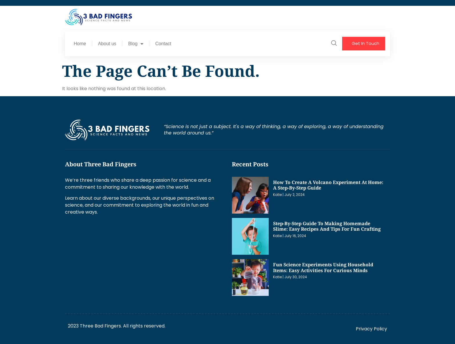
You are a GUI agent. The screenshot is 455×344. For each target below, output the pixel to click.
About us (107, 43)
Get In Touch (365, 43)
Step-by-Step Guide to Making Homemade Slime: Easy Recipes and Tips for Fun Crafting (327, 226)
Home (80, 43)
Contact (163, 43)
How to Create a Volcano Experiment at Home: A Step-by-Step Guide (328, 185)
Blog (135, 44)
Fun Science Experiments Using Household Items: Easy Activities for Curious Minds (323, 267)
